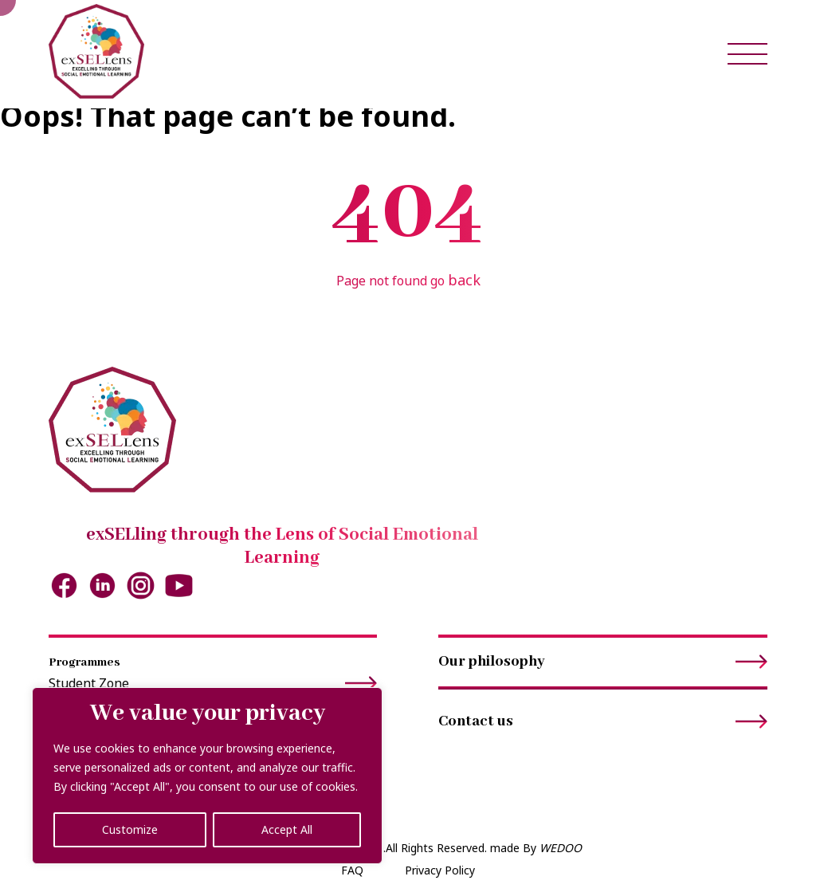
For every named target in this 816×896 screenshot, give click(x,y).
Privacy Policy (440, 870)
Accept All (286, 829)
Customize (130, 829)
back (464, 279)
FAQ (352, 870)
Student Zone (213, 683)
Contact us (602, 721)
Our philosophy (602, 662)
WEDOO (560, 847)
